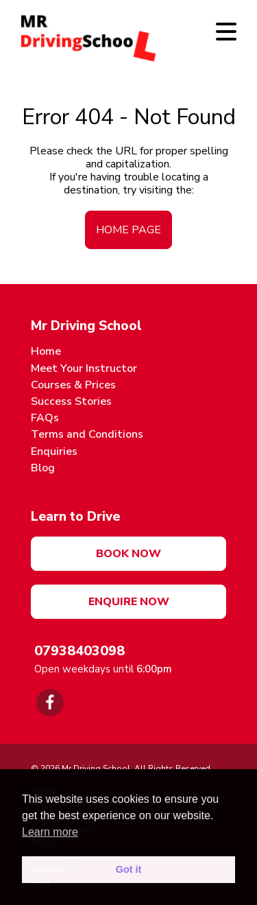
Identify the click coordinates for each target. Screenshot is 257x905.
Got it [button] (129, 869)
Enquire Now (128, 601)
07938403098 (79, 651)
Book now (128, 553)
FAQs (45, 417)
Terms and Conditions (87, 434)
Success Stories (71, 401)
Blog (43, 467)
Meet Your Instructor (84, 368)
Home (46, 351)
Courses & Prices (73, 384)
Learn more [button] (50, 832)
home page (128, 229)
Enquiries (54, 451)
